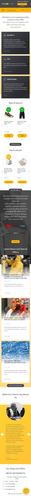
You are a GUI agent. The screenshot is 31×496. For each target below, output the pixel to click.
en (13, 3)
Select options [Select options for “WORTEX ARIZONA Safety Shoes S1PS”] (9, 141)
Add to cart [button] (9, 190)
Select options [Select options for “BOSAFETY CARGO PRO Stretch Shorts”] (22, 141)
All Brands (16, 254)
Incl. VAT (22, 4)
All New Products (15, 150)
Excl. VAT (22, 6)
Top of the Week (15, 199)
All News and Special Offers (15, 399)
